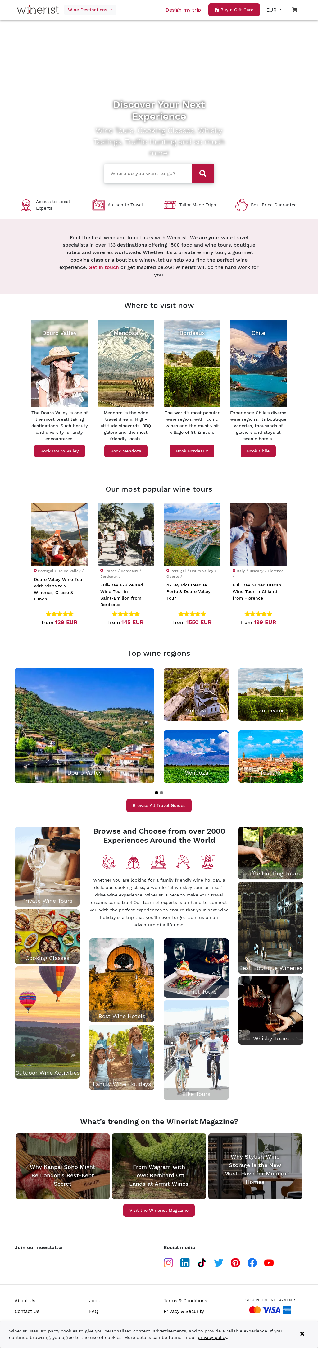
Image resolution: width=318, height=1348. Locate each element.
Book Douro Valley (59, 450)
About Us (25, 1301)
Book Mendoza (126, 450)
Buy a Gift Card (234, 9)
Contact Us (27, 1311)
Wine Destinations (88, 9)
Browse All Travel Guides (159, 805)
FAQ (93, 1311)
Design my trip (183, 10)
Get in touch (104, 267)
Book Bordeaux (192, 450)
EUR (272, 10)
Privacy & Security (184, 1311)
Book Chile (258, 450)
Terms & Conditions (185, 1301)
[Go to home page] (35, 9)
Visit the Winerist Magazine (159, 1210)
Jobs (94, 1301)
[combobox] (147, 173)
